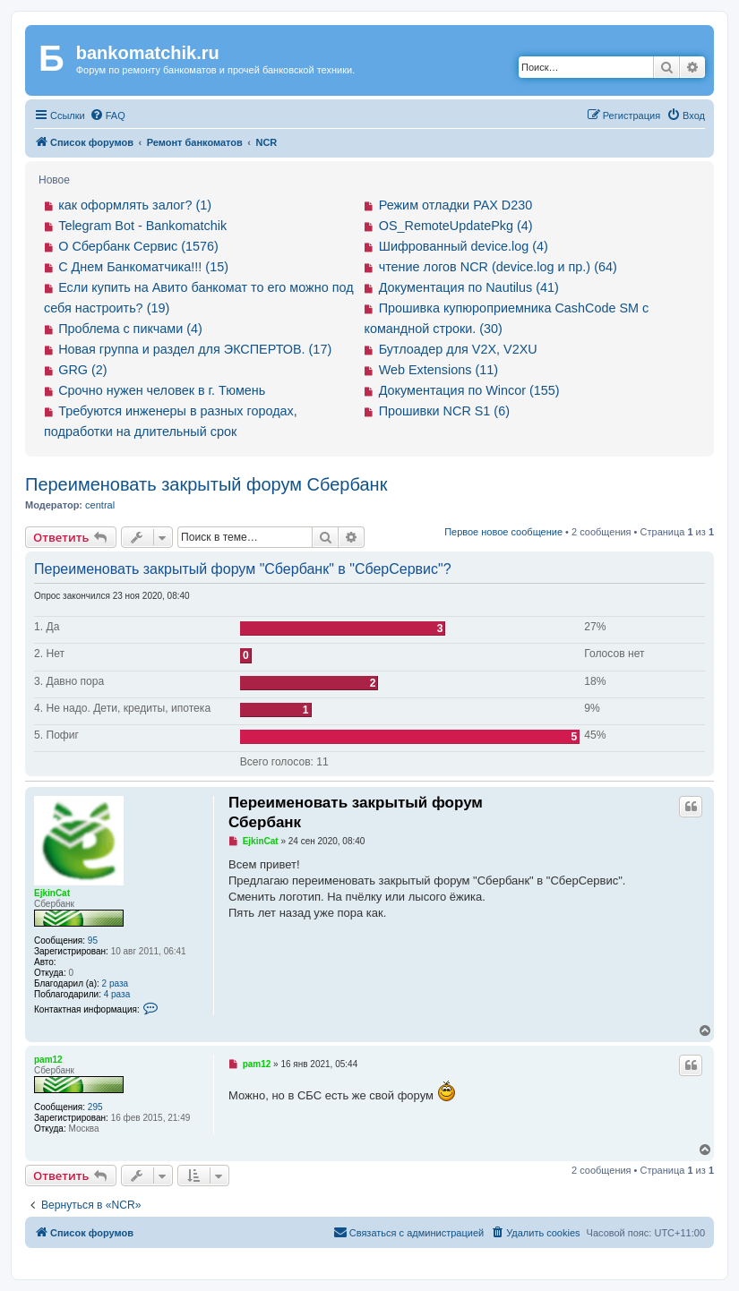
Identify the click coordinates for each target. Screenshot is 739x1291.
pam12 (48, 1059)
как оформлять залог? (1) (134, 205)
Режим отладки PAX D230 (456, 205)
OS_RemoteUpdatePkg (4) (456, 225)
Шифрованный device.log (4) (463, 246)
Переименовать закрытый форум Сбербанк (206, 484)
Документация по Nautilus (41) (469, 287)
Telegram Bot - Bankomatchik (142, 225)
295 (95, 1107)
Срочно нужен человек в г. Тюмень (161, 390)
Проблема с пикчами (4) (130, 328)
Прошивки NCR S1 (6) (444, 411)
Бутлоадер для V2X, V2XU (458, 349)
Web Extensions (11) (438, 370)
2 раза (115, 983)
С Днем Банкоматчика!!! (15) (143, 267)
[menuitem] (107, 115)
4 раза (117, 994)
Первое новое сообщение (503, 531)
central (100, 505)
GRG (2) (82, 370)
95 (93, 940)
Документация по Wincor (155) (469, 390)
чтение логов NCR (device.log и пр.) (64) (498, 267)
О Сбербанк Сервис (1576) (138, 246)
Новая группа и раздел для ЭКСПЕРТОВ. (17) (194, 349)
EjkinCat (52, 893)
